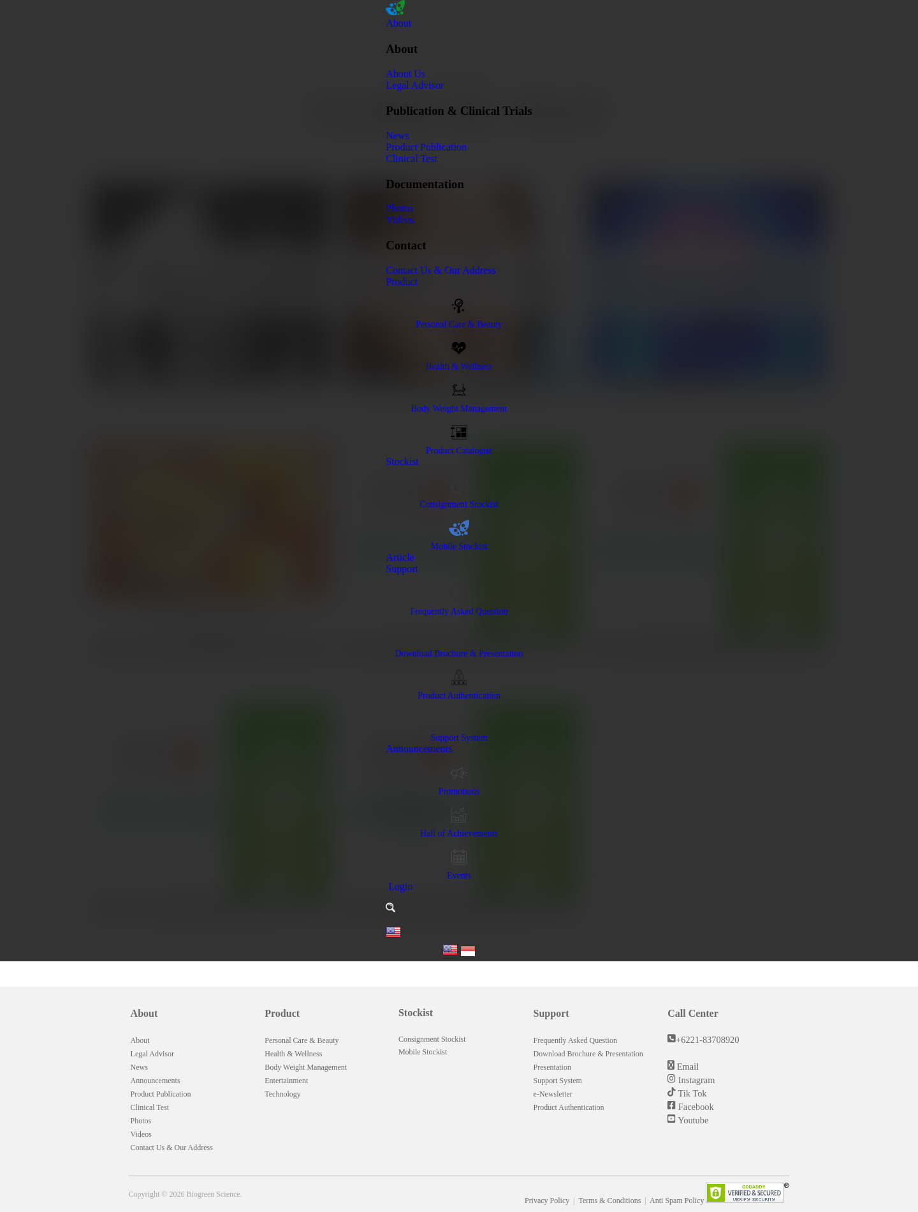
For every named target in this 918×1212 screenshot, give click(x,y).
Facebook (695, 1107)
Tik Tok (691, 1093)
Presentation (552, 1067)
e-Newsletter (553, 1094)
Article (400, 557)
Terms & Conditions (610, 1200)
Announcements (419, 748)
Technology (282, 1094)
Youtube (692, 1120)
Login (399, 886)
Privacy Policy (548, 1200)
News (397, 135)
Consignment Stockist (432, 1039)
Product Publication (426, 147)
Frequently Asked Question (575, 1040)
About (398, 23)
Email (686, 1066)
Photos (400, 208)
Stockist (402, 461)
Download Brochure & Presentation (588, 1053)
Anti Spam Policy (678, 1200)
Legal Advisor (415, 85)
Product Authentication (569, 1107)
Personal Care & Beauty (302, 1040)
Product (402, 281)
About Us (405, 73)
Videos (400, 219)
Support (402, 568)
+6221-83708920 (707, 1040)
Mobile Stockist (422, 1051)
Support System (558, 1080)
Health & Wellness (293, 1053)
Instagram (695, 1080)
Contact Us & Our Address (440, 270)
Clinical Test (411, 158)
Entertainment (286, 1080)
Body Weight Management (306, 1067)
